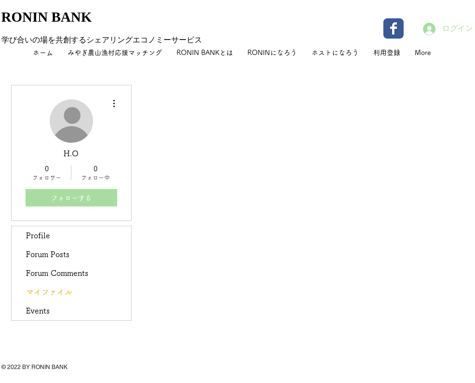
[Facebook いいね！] (413, 373)
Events (38, 311)
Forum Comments (57, 273)
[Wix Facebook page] (393, 28)
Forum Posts (47, 254)
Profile (38, 235)
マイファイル (49, 292)
